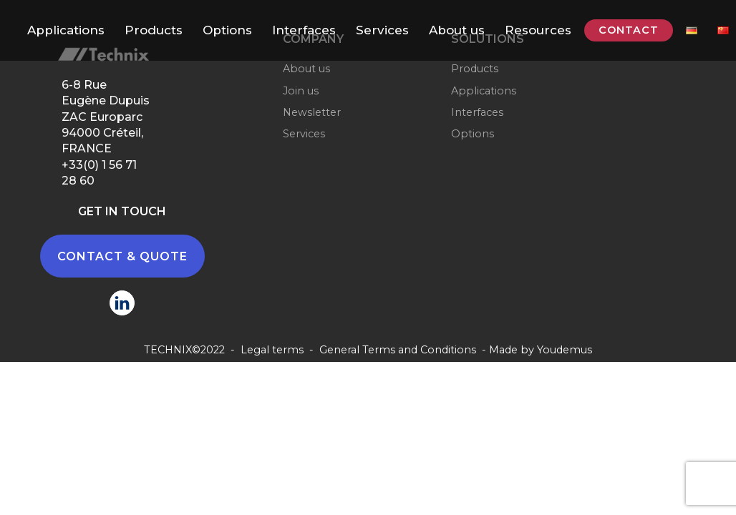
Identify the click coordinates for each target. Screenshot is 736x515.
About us (457, 30)
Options (227, 30)
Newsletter (312, 112)
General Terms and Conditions (397, 349)
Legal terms (272, 349)
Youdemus (564, 349)
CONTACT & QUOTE (122, 256)
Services (382, 30)
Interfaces (304, 30)
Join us (301, 90)
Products (154, 30)
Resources (538, 30)
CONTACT (629, 30)
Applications (66, 30)
